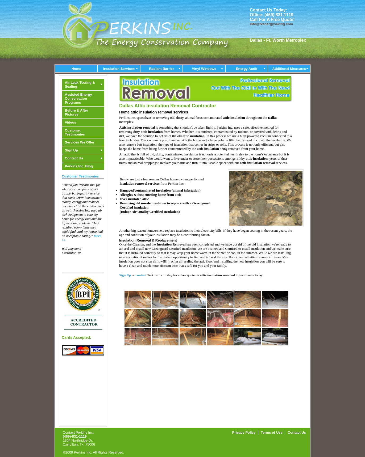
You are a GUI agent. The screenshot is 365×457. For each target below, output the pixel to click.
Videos (70, 122)
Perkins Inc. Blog (79, 166)
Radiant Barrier (161, 69)
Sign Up (71, 150)
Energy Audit (246, 69)
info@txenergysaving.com (271, 24)
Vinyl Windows (204, 69)
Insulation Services (119, 69)
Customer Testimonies (75, 132)
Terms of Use (271, 432)
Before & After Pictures (76, 112)
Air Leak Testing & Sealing (80, 84)
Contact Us (74, 158)
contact (141, 275)
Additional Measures (289, 69)
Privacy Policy (244, 432)
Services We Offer (79, 142)
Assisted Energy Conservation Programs (78, 98)
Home (76, 69)
